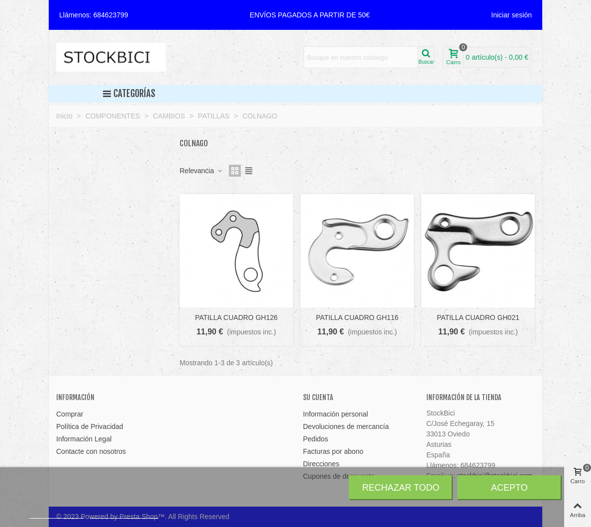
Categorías (129, 94)
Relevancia (201, 171)
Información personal (335, 414)
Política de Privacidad (89, 426)
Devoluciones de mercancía (346, 426)
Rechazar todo (400, 488)
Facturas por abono (333, 451)
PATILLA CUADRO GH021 (478, 317)
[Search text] (360, 57)
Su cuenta (318, 397)
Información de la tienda (463, 397)
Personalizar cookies (124, 514)
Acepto (509, 488)
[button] (310, 15)
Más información (56, 514)
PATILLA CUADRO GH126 (236, 317)
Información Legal (83, 439)
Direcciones (321, 464)
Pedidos (315, 439)
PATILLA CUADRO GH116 (357, 317)
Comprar (69, 414)
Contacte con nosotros (91, 451)
